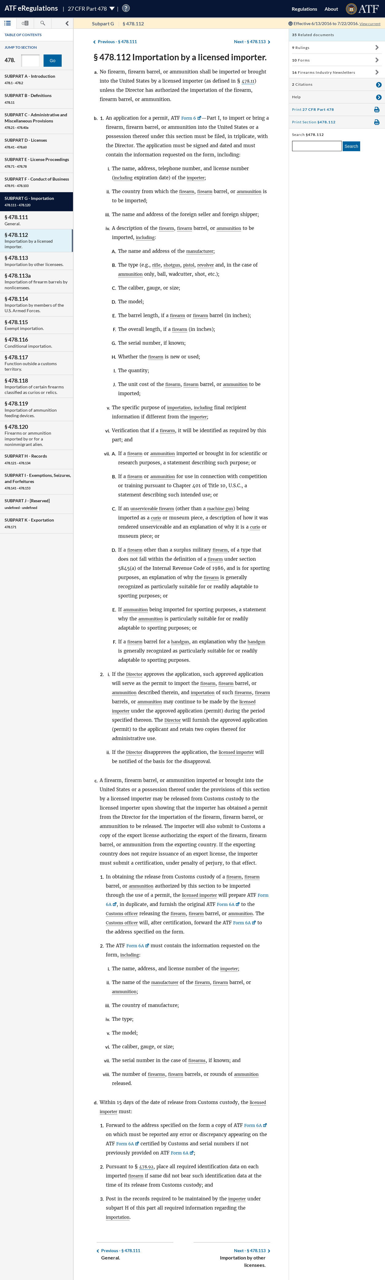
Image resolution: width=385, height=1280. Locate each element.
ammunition (255, 191)
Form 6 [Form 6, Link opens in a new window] (189, 118)
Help (296, 97)
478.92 (147, 1167)
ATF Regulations (31, 8)
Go (53, 60)
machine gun (229, 508)
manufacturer (202, 251)
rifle (157, 265)
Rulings (301, 47)
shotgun (174, 265)
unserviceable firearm (155, 508)
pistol (193, 265)
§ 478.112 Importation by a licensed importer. (180, 57)
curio (157, 518)
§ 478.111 (117, 41)
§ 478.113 (250, 41)
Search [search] (351, 146)
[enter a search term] (317, 146)
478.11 (249, 81)
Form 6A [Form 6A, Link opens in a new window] (116, 904)
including (125, 178)
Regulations (304, 9)
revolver (212, 265)
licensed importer (132, 711)
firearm (187, 191)
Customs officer (133, 913)
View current (367, 23)
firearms (252, 692)
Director (135, 674)
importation (180, 407)
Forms (301, 60)
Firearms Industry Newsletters (323, 72)
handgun (183, 642)
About (331, 9)
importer (200, 178)
